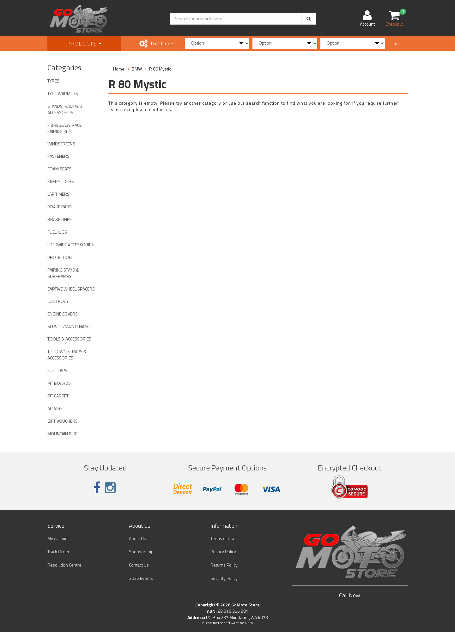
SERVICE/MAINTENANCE (69, 326)
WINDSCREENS (61, 143)
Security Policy (224, 578)
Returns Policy (224, 564)
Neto (249, 622)
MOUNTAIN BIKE (62, 433)
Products (84, 43)
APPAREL (55, 408)
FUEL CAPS (57, 370)
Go (396, 43)
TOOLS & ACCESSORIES (69, 338)
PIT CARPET (58, 395)
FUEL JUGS (57, 232)
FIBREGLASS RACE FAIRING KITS (64, 128)
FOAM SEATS (59, 168)
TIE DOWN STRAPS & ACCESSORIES (67, 354)
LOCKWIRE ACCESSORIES (70, 244)
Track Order (58, 551)
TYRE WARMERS (62, 93)
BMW (137, 68)
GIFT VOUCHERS (62, 421)
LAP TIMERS (58, 194)
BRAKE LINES (59, 219)
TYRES (53, 80)
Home (118, 68)
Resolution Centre (64, 564)
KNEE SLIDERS (60, 181)
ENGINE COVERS (62, 313)
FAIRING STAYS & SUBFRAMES (63, 273)
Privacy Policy (223, 551)
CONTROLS (57, 301)
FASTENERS (58, 156)
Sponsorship (141, 551)
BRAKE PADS (59, 206)
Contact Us (139, 564)
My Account (58, 538)
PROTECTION (59, 257)
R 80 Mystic (160, 68)
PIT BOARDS (59, 383)
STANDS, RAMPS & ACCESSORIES (64, 109)
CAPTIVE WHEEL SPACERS (71, 288)
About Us (137, 538)
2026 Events (141, 578)
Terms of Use (222, 538)
